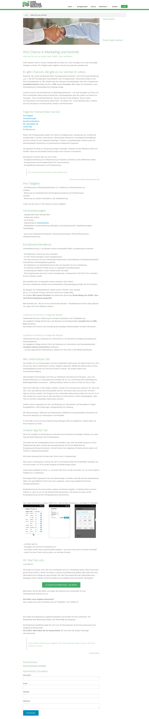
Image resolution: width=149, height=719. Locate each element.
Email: (61, 686)
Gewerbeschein (43, 223)
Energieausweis (82, 6)
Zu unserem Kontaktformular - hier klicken (61, 585)
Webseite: (26, 692)
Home (70, 6)
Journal (93, 6)
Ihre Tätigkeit (28, 116)
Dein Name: (61, 677)
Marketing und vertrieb (38, 15)
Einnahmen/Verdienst (31, 121)
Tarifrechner (103, 6)
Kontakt (114, 6)
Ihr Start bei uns (29, 129)
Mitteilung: (26, 701)
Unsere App (27, 127)
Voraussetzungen (29, 118)
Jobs (26, 15)
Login (124, 6)
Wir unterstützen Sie (30, 124)
